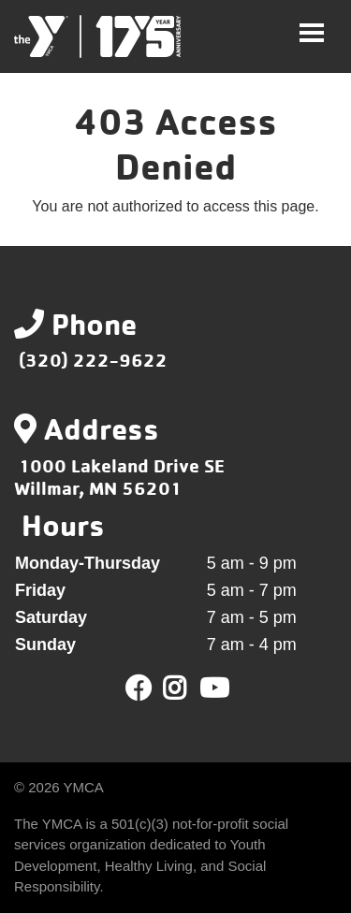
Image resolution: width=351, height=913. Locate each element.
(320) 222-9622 (93, 359)
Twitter (187, 688)
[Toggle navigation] (311, 33)
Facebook (138, 688)
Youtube (212, 688)
